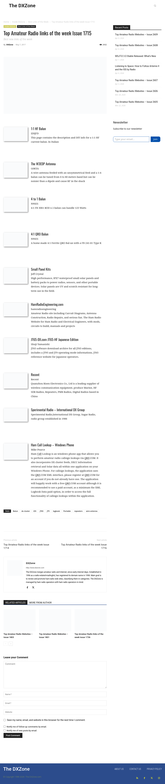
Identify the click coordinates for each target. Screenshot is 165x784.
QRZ (86, 458)
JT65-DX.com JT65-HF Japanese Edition (54, 339)
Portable (67, 511)
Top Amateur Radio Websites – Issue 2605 (136, 102)
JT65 (41, 511)
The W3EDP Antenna (43, 163)
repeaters (78, 511)
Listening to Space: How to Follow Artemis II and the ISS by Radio (137, 68)
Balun (15, 511)
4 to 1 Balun (38, 198)
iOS (34, 511)
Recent (35, 374)
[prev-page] (6, 644)
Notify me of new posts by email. (22, 730)
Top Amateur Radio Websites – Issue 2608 (136, 45)
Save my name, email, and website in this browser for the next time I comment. (46, 720)
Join (155, 139)
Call (39, 453)
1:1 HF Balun (38, 128)
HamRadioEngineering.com (47, 304)
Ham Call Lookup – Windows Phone (52, 444)
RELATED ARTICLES (15, 602)
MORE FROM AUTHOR (40, 602)
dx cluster (25, 511)
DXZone (9, 44)
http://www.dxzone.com (35, 568)
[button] (155, 5)
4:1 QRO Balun (39, 233)
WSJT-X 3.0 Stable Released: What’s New (135, 56)
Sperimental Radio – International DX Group (58, 409)
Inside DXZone (18, 21)
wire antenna (91, 511)
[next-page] (11, 644)
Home (6, 21)
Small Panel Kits (41, 269)
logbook (56, 511)
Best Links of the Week (38, 21)
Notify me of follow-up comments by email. (27, 726)
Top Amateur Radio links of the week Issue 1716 (84, 546)
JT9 (48, 511)
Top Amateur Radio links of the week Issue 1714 (26, 546)
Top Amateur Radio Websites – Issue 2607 (136, 80)
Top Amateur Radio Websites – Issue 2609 (136, 34)
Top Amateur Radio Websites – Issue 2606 (136, 91)
